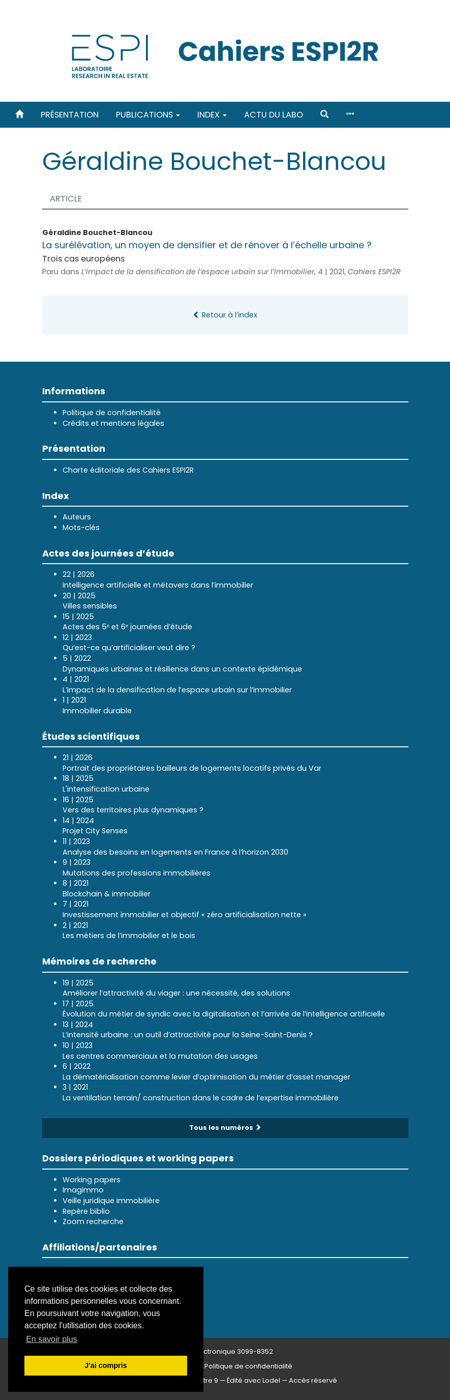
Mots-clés (81, 527)
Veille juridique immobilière (111, 1200)
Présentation (70, 115)
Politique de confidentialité (112, 412)
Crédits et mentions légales (113, 423)
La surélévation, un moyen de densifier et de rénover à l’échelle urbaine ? (207, 245)
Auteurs (77, 517)
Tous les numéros (225, 1127)
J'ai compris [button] (105, 1365)
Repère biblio (86, 1211)
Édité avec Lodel (253, 1380)
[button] (324, 115)
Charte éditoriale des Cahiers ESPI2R (128, 470)
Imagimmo (83, 1190)
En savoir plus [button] (51, 1339)
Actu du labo (273, 115)
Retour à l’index (225, 315)
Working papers (92, 1180)
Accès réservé (313, 1380)
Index (212, 115)
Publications (148, 115)
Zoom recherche (93, 1221)
